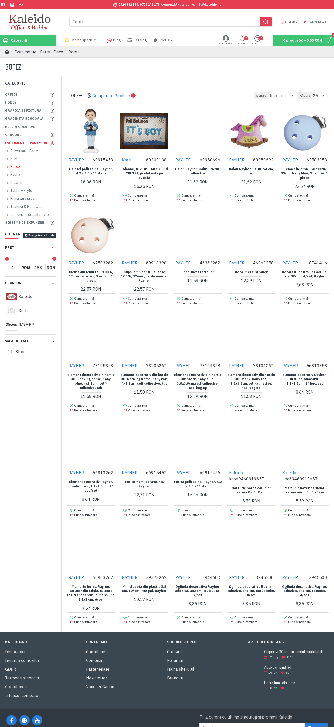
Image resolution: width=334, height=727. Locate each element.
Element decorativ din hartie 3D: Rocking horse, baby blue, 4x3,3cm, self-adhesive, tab (91, 376)
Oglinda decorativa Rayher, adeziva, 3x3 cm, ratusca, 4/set (304, 582)
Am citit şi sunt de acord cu (253, 720)
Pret (9, 247)
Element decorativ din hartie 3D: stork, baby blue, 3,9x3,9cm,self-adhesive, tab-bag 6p (198, 376)
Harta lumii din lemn (279, 672)
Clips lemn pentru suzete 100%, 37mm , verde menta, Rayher (144, 273)
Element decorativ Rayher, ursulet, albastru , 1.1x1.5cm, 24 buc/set (305, 374)
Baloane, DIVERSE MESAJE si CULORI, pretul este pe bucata (144, 173)
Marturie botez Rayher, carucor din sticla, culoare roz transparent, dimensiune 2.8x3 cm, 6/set (91, 584)
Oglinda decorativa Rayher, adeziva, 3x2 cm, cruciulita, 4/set (197, 582)
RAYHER (76, 159)
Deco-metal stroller (197, 269)
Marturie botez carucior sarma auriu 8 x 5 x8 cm (305, 483)
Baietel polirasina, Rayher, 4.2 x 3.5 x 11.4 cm (91, 171)
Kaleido (236, 466)
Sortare (255, 95)
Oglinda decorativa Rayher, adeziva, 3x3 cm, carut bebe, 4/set (251, 582)
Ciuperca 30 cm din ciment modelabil (293, 641)
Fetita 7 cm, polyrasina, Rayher (144, 477)
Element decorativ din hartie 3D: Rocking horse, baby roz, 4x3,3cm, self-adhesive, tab (144, 374)
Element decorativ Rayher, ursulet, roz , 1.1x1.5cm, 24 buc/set (91, 479)
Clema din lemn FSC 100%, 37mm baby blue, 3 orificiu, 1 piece (304, 173)
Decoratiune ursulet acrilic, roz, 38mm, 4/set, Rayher (304, 271)
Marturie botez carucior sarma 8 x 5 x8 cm (251, 483)
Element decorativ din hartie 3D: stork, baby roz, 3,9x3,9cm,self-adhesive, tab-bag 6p (251, 376)
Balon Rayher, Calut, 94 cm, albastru (197, 171)
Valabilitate (17, 341)
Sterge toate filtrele (41, 235)
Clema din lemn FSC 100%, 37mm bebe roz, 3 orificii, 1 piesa (91, 273)
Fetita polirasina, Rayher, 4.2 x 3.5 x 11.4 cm (198, 477)
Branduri (14, 283)
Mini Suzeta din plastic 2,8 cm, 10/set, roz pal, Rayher (144, 580)
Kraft (127, 159)
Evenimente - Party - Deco (38, 51)
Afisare (307, 95)
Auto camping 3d (277, 656)
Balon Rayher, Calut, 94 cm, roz (251, 171)
